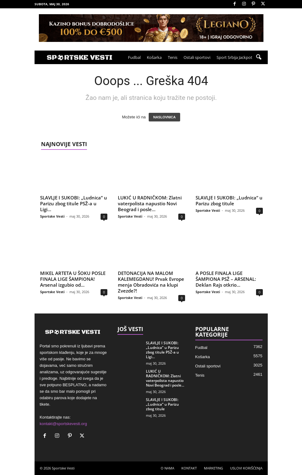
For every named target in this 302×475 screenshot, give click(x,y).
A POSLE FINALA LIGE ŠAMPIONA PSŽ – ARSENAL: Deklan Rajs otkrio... (226, 279)
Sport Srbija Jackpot (234, 57)
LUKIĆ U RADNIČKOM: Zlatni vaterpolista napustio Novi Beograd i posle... (150, 203)
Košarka (154, 57)
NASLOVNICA (164, 117)
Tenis (172, 57)
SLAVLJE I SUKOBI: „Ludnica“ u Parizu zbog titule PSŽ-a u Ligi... (73, 203)
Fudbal (134, 57)
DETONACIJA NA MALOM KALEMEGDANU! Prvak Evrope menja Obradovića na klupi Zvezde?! (151, 282)
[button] (258, 57)
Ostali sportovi (197, 57)
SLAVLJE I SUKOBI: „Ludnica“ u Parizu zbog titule (229, 201)
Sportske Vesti (52, 216)
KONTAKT (189, 468)
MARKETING (213, 468)
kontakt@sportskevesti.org (63, 423)
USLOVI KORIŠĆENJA (246, 468)
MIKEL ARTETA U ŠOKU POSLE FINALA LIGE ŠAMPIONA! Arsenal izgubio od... (72, 279)
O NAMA (167, 468)
